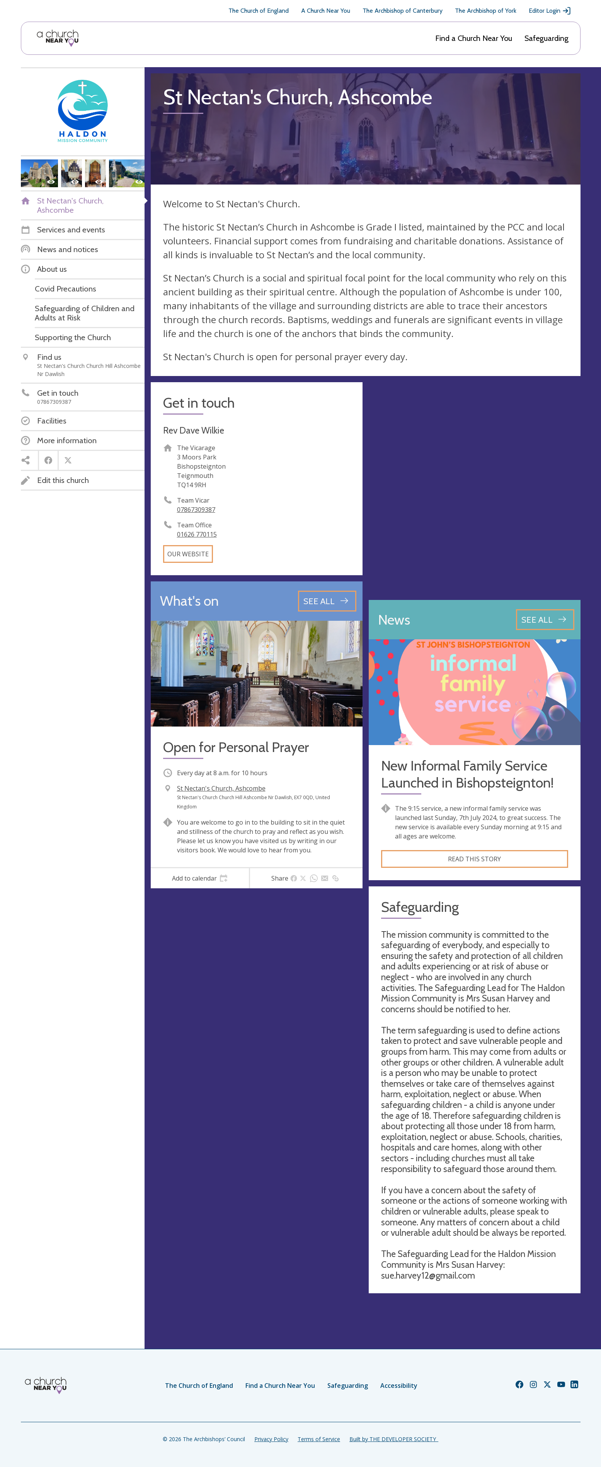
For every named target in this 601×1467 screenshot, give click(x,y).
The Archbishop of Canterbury (403, 10)
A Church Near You (325, 10)
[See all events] (327, 601)
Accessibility (398, 1385)
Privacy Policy (271, 1439)
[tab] (200, 878)
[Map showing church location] (475, 488)
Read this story (474, 859)
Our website (188, 554)
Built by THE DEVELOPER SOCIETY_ (393, 1439)
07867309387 (196, 509)
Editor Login (550, 10)
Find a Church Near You (473, 38)
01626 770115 (197, 534)
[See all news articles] (545, 619)
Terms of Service (319, 1439)
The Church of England (258, 10)
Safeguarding (546, 38)
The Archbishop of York (485, 10)
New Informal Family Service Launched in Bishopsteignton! (467, 774)
